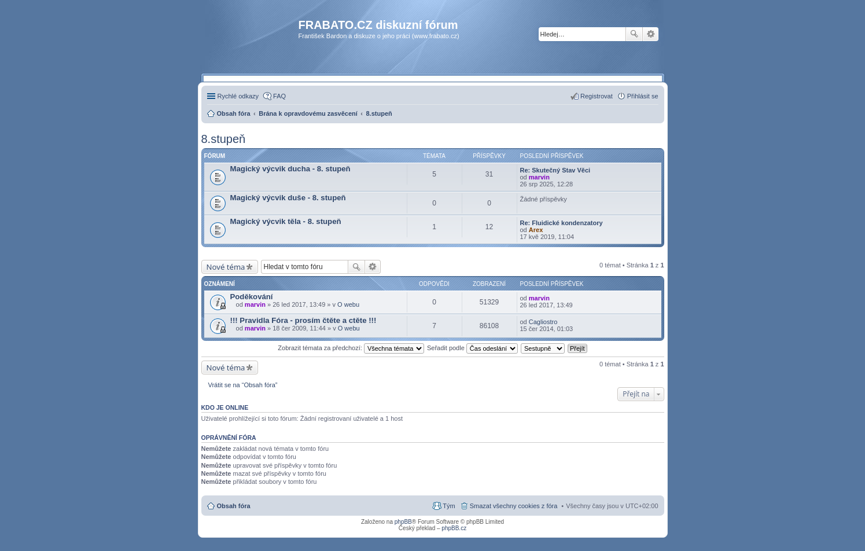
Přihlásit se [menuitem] (642, 96)
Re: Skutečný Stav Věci (555, 170)
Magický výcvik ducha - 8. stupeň (290, 168)
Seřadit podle (472, 347)
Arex (536, 229)
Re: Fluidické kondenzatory (561, 222)
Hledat (634, 34)
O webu (348, 304)
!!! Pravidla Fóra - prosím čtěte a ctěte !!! (303, 320)
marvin (539, 177)
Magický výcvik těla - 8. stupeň (285, 221)
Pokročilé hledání (650, 34)
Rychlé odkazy (238, 96)
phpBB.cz (453, 528)
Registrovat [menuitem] (596, 96)
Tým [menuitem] (449, 505)
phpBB (403, 522)
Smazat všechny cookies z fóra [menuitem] (514, 505)
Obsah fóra (234, 505)
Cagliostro (543, 321)
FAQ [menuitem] (279, 96)
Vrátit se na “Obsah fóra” (243, 384)
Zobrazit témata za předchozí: (351, 347)
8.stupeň (223, 139)
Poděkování (251, 296)
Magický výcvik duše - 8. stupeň (288, 197)
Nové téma (226, 267)
